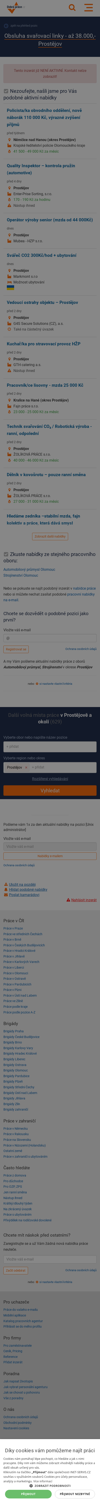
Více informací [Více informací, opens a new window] (42, 1481)
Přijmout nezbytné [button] (75, 1494)
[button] (50, 1485)
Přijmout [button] (28, 1494)
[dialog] (50, 1471)
